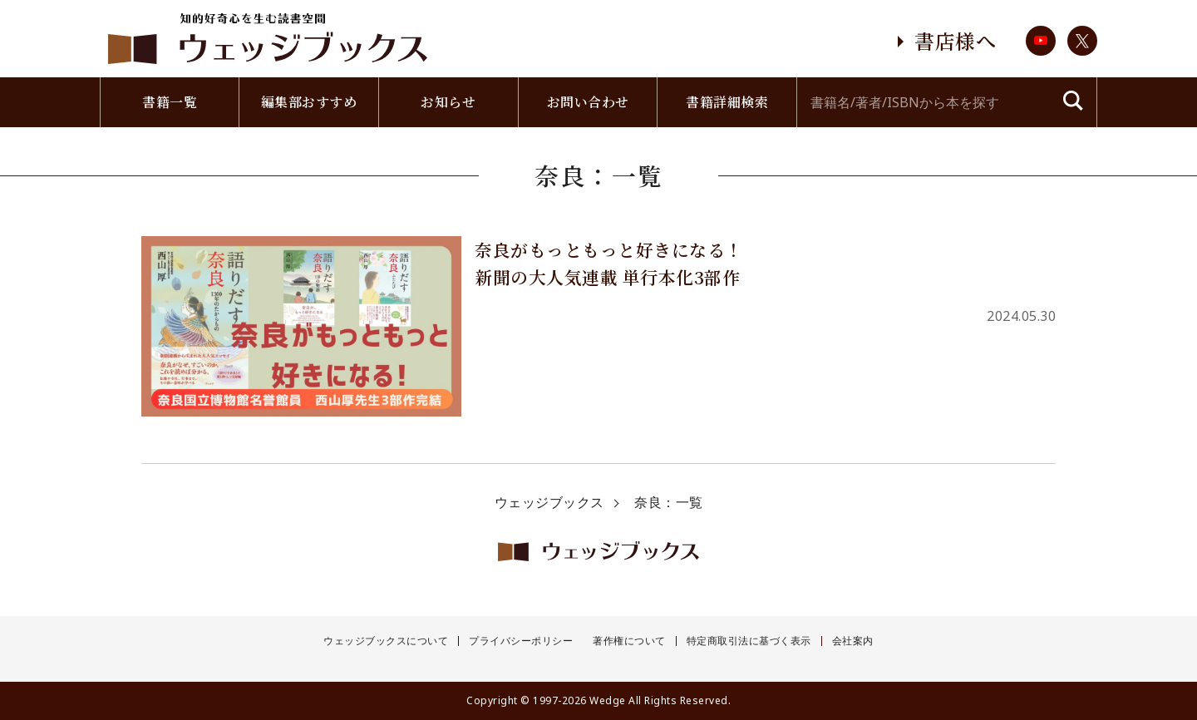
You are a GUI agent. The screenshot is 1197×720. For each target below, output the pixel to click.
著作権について (629, 641)
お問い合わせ (588, 101)
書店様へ (955, 40)
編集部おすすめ (309, 101)
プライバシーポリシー (521, 641)
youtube (1041, 41)
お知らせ (448, 101)
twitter (1082, 41)
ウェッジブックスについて (385, 641)
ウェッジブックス (549, 502)
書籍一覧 (169, 101)
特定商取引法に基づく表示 (749, 641)
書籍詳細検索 (727, 101)
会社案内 (853, 641)
